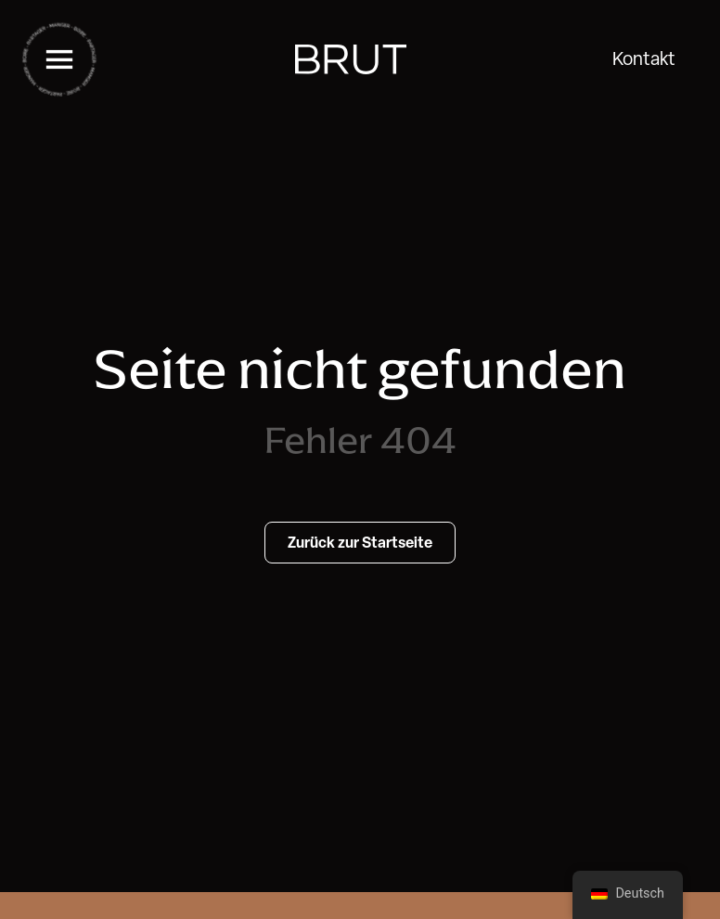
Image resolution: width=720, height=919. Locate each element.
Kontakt (643, 58)
